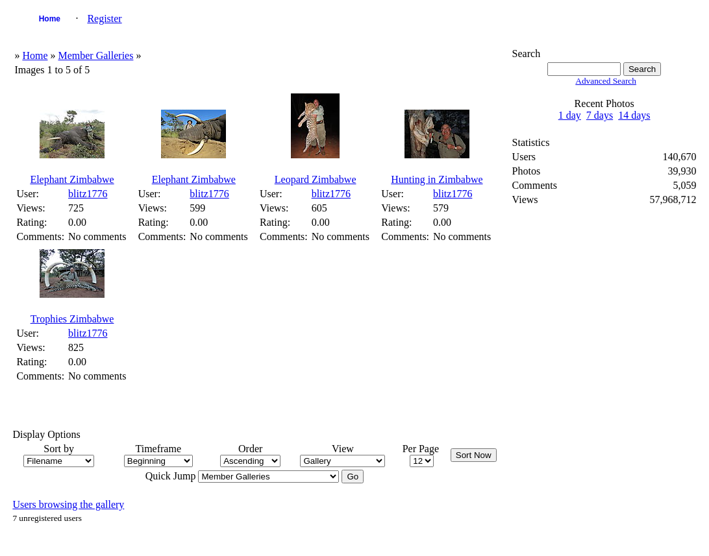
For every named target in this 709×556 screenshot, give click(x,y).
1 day (569, 115)
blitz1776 (87, 193)
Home (49, 18)
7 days (599, 115)
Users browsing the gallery (68, 504)
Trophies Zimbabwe (72, 318)
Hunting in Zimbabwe (436, 179)
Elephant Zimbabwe (72, 179)
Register (104, 18)
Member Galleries (95, 55)
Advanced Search (605, 81)
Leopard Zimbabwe (315, 179)
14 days (634, 115)
